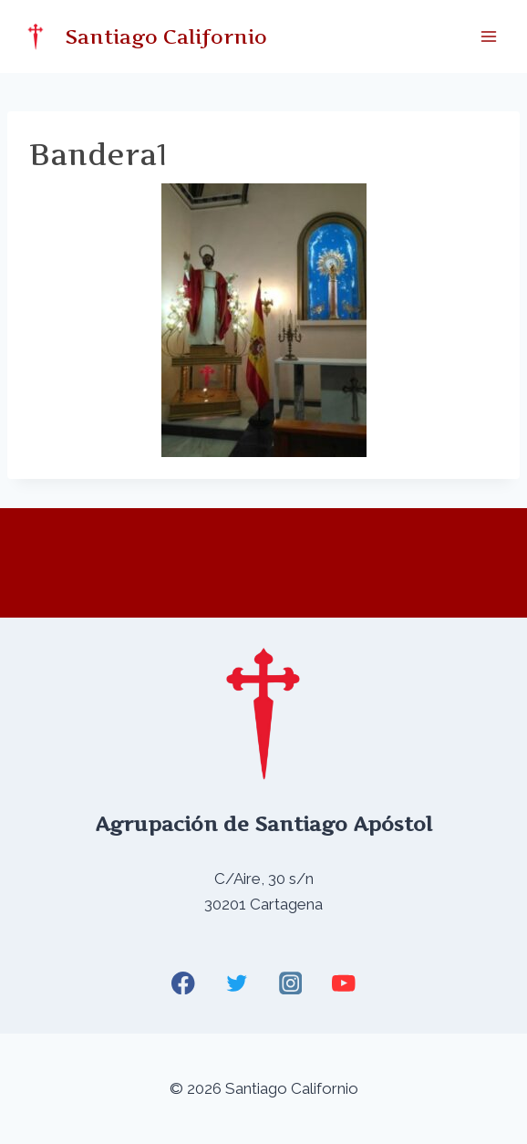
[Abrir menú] (488, 36)
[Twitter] (236, 983)
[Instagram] (290, 983)
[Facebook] (183, 983)
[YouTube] (343, 983)
